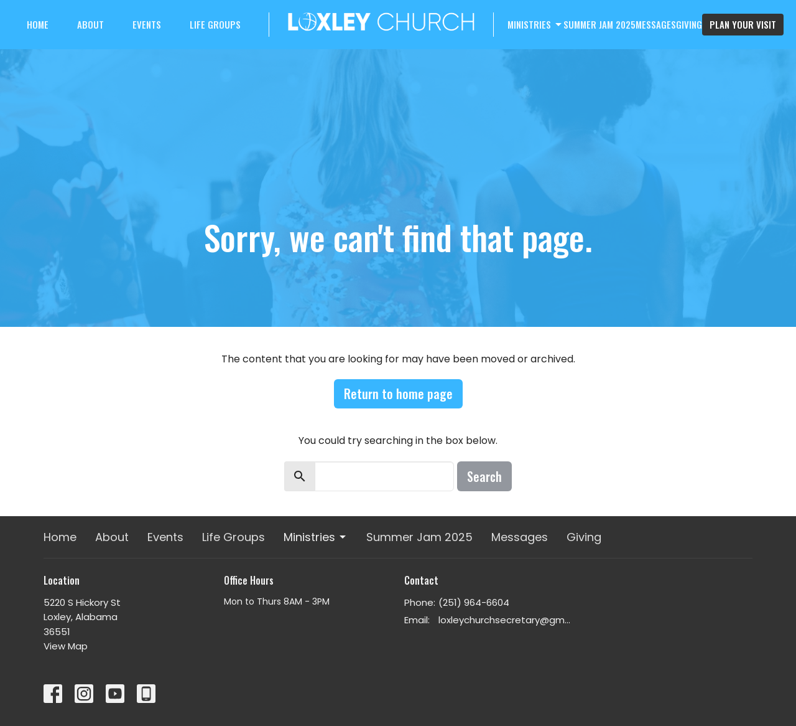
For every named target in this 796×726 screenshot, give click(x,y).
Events (146, 24)
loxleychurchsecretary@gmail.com (505, 619)
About (90, 24)
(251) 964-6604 (473, 602)
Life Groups (215, 24)
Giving (689, 24)
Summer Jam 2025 (599, 24)
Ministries (535, 24)
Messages (656, 24)
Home (38, 24)
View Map (66, 646)
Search (484, 476)
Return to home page (398, 393)
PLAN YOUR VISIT (743, 24)
